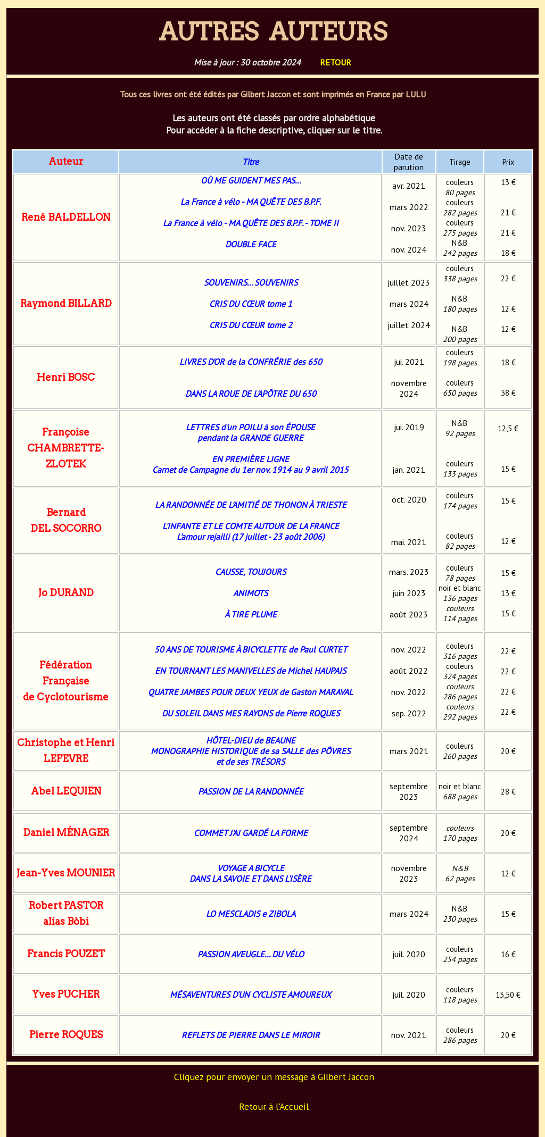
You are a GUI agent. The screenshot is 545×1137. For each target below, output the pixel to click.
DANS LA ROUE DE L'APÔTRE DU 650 (250, 393)
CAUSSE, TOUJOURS (250, 571)
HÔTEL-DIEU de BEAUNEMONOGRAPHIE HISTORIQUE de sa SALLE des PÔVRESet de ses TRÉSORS (250, 751)
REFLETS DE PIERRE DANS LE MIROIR (250, 1035)
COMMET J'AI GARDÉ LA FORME (251, 832)
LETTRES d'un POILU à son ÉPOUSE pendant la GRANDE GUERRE (250, 432)
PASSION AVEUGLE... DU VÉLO (250, 954)
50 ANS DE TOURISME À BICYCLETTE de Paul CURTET (250, 649)
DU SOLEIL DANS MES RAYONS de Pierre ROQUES (251, 713)
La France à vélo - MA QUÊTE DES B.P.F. (250, 201)
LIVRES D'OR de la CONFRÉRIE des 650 (250, 361)
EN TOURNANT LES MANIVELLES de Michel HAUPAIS (250, 670)
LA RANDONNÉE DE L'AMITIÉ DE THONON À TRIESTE (250, 504)
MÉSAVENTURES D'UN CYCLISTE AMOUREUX (250, 994)
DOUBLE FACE (250, 244)
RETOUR (335, 62)
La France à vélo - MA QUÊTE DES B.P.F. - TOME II (250, 223)
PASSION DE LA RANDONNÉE (250, 791)
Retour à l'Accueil (274, 1106)
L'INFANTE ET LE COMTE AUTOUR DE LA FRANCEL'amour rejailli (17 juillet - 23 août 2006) (250, 531)
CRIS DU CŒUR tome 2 (250, 325)
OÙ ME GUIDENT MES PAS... (251, 180)
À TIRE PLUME (251, 614)
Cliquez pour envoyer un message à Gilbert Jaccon (274, 1077)
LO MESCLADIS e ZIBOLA (250, 913)
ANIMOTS (250, 593)
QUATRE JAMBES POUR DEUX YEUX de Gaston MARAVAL (250, 692)
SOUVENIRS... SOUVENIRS (251, 282)
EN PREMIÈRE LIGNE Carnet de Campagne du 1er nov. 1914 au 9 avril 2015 (250, 464)
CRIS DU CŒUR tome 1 (250, 303)
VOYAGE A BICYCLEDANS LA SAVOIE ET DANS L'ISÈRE (250, 873)
